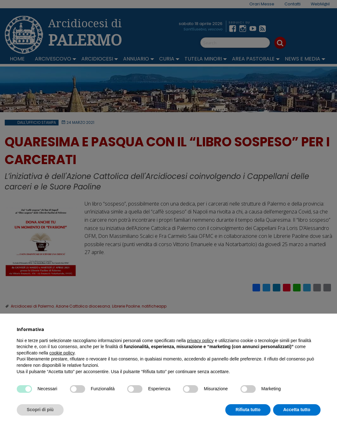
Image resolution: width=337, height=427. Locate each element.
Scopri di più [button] (40, 409)
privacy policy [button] (200, 340)
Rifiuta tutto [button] (247, 409)
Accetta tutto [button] (296, 409)
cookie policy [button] (61, 352)
